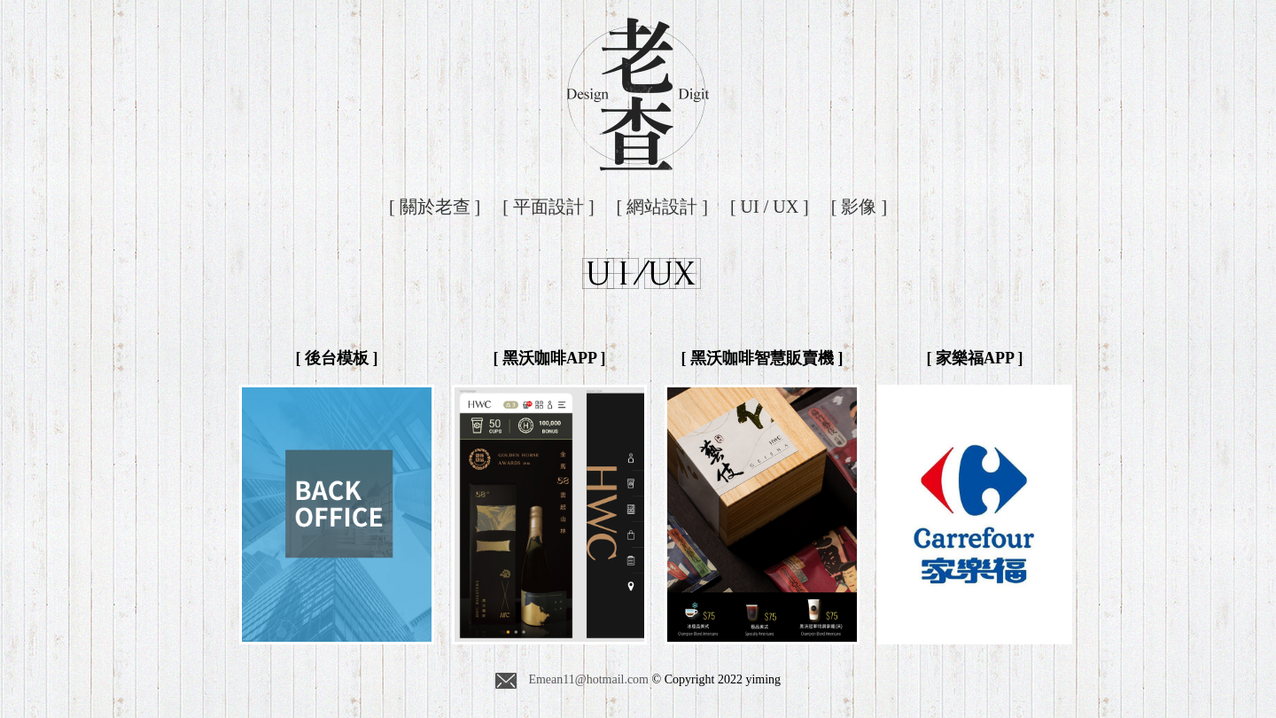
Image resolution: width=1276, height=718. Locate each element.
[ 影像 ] (859, 206)
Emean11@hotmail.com (572, 680)
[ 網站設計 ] (662, 206)
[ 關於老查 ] (434, 206)
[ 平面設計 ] (548, 206)
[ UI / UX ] (769, 206)
